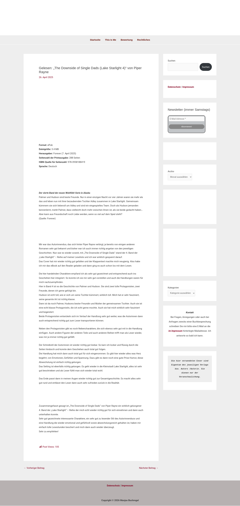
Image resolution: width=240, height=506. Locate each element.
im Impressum (175, 331)
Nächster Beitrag (148, 468)
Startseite (95, 39)
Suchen (171, 60)
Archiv (171, 171)
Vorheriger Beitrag (34, 468)
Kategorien (173, 287)
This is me (110, 39)
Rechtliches (143, 39)
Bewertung (127, 39)
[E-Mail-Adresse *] (186, 118)
